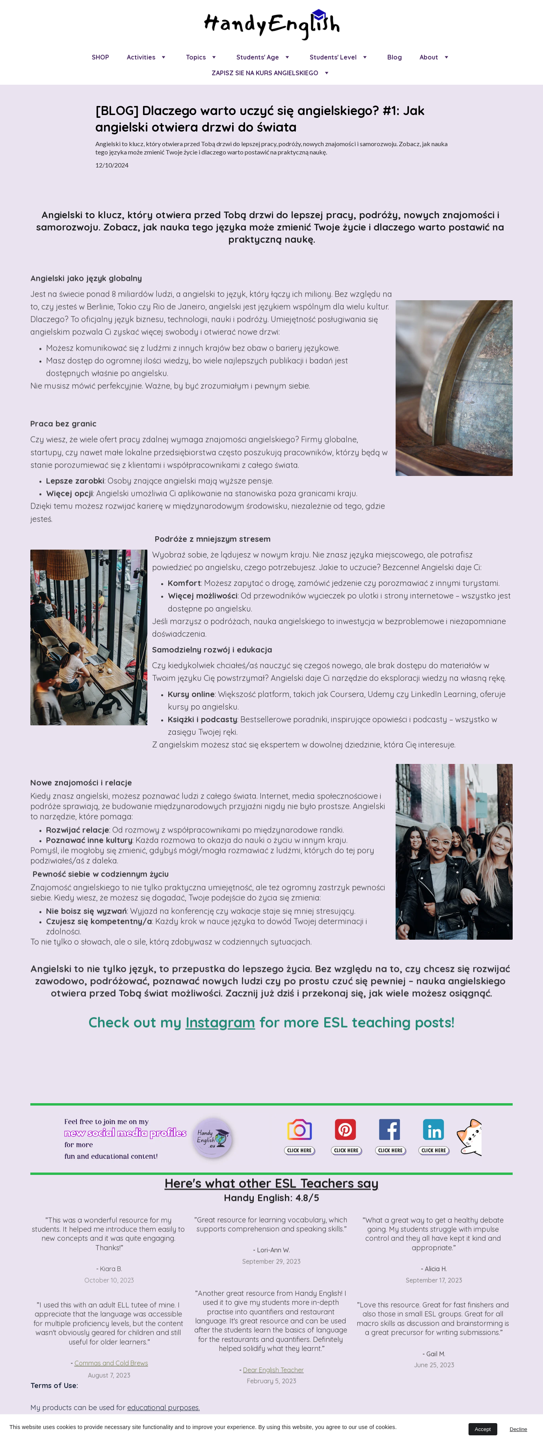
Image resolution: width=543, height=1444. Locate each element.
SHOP (100, 57)
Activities (141, 57)
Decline (518, 1429)
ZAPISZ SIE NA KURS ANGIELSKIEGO (265, 73)
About (429, 57)
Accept (483, 1429)
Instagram (220, 1025)
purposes (183, 1407)
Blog (394, 57)
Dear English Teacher (273, 1383)
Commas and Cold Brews (111, 1374)
